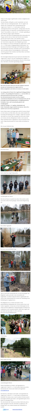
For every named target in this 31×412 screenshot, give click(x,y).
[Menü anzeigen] (27, 1)
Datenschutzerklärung (17, 409)
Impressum (6, 409)
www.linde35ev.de (5, 390)
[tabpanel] (15, 40)
